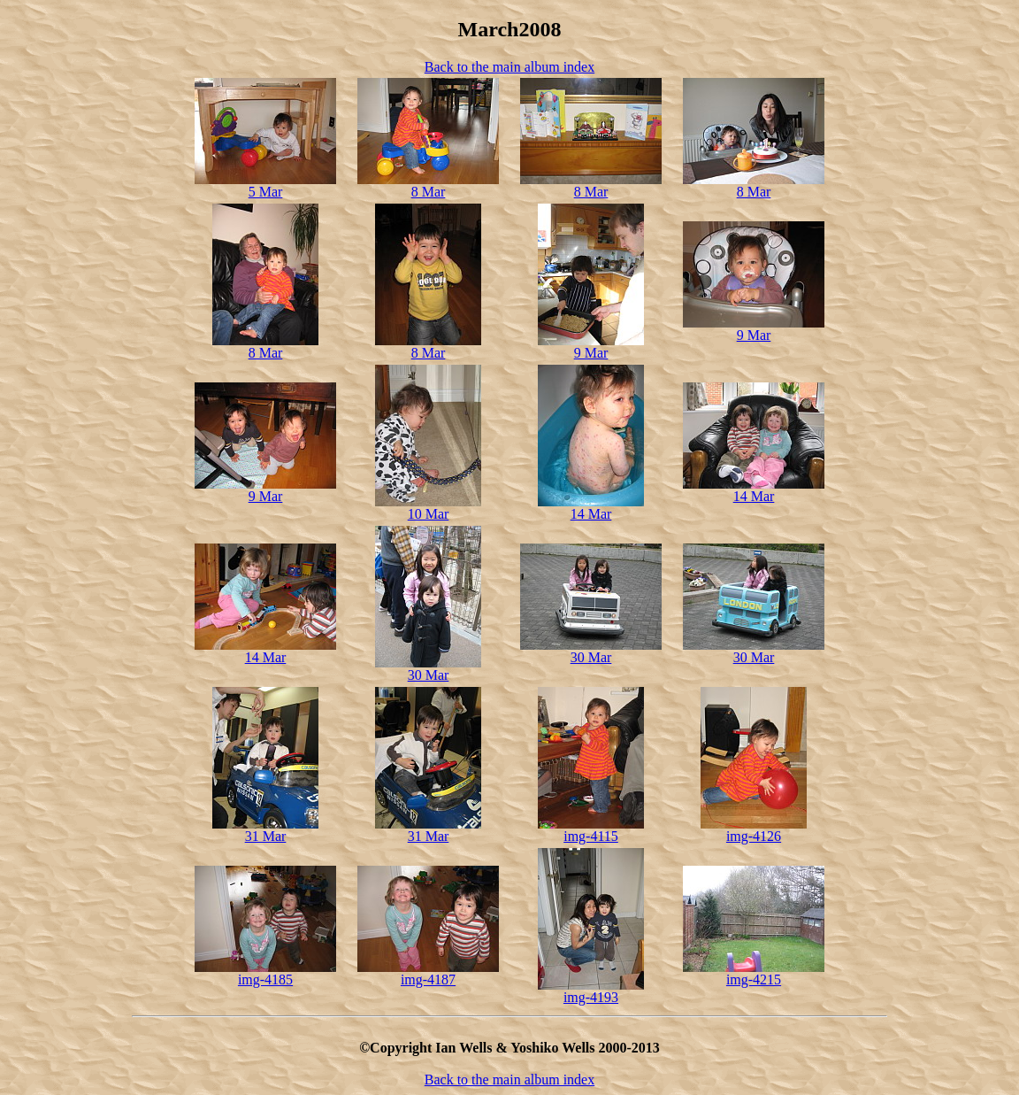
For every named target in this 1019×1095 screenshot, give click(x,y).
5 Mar (266, 191)
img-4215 (753, 979)
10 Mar (428, 513)
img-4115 (590, 836)
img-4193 (590, 997)
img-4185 (265, 979)
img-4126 (753, 836)
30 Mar (428, 674)
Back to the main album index (509, 66)
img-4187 (428, 979)
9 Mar (591, 352)
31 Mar (266, 836)
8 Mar (428, 191)
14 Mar (591, 513)
